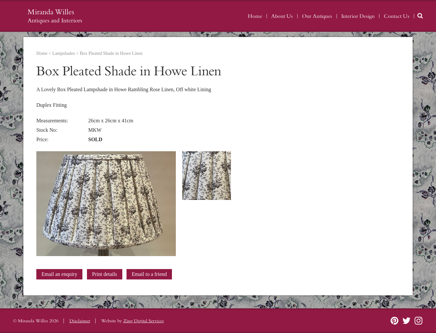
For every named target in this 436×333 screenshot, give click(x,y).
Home (255, 16)
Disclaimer (79, 321)
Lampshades (63, 53)
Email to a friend (149, 274)
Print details (104, 274)
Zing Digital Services (143, 321)
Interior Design (358, 16)
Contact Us (396, 16)
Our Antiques (317, 16)
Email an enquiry (59, 274)
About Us (282, 16)
